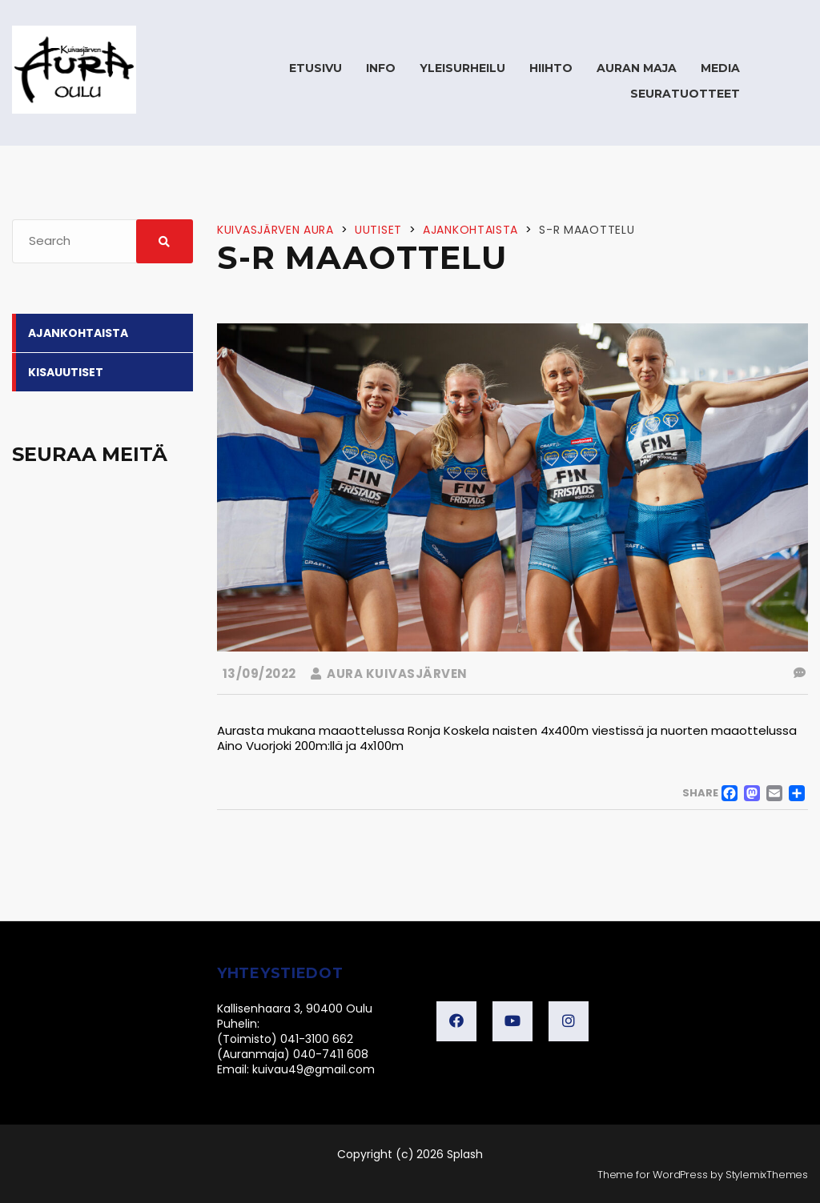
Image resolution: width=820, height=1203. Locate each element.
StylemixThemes (767, 1174)
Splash (465, 1154)
